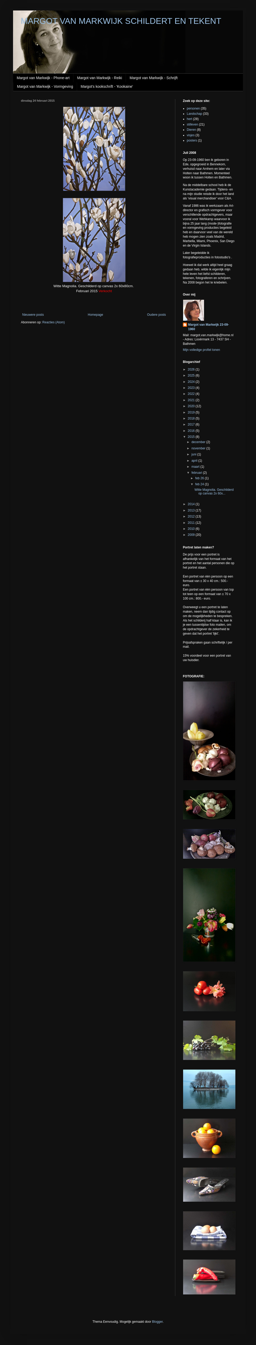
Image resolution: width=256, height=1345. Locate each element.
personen (193, 108)
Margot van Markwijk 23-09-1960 (208, 327)
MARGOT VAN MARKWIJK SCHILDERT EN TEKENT (121, 21)
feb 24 (200, 484)
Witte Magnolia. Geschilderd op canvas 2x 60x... (214, 491)
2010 (192, 529)
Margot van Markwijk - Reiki (99, 78)
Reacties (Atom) (53, 322)
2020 (192, 406)
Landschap (194, 114)
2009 (192, 535)
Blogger (157, 1322)
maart (195, 467)
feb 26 (200, 478)
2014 (192, 504)
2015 (192, 437)
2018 (192, 418)
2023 (192, 388)
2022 (192, 394)
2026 (192, 369)
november (198, 448)
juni (194, 454)
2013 (192, 510)
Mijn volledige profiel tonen (201, 350)
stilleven (192, 124)
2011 (192, 523)
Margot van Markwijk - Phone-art (43, 78)
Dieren (191, 130)
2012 (192, 516)
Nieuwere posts (33, 315)
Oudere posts (156, 315)
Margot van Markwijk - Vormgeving (45, 86)
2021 (192, 400)
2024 (192, 382)
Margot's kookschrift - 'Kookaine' (107, 86)
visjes (191, 135)
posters (192, 140)
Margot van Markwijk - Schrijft (154, 78)
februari (197, 473)
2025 (192, 375)
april (194, 460)
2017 (192, 424)
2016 (192, 431)
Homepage (95, 315)
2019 (192, 412)
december (198, 442)
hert (189, 119)
